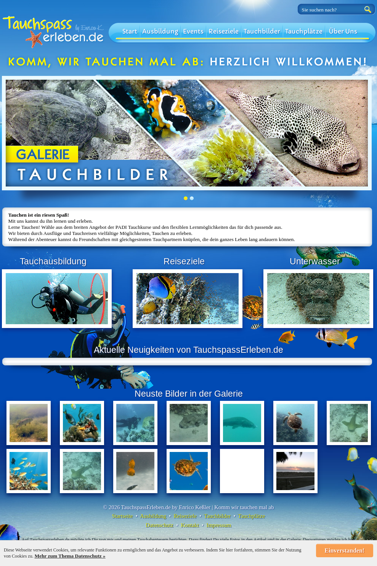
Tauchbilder (262, 31)
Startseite (122, 516)
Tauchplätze (303, 31)
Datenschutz (159, 525)
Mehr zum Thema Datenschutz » (70, 556)
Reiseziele (224, 31)
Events (193, 31)
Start (129, 31)
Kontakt (190, 525)
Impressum (219, 525)
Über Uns (343, 31)
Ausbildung (160, 31)
